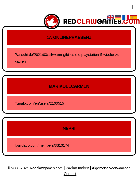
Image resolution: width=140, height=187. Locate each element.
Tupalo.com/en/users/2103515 (39, 103)
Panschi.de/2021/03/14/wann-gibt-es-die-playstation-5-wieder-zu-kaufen (68, 57)
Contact (70, 174)
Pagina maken (77, 168)
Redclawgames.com (46, 168)
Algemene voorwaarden (111, 168)
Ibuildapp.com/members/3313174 (42, 145)
